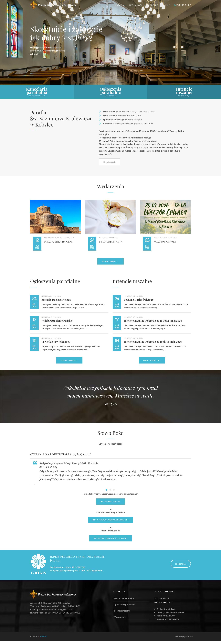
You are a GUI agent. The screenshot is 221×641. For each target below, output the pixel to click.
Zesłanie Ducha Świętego (56, 299)
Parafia (120, 5)
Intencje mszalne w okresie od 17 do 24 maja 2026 (153, 320)
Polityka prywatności (183, 636)
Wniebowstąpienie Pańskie (57, 320)
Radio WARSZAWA (166, 615)
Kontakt (153, 5)
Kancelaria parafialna (123, 598)
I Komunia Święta (110, 241)
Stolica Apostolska (166, 609)
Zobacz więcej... (110, 261)
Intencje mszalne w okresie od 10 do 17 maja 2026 (153, 341)
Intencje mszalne (132, 281)
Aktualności (137, 5)
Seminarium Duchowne (168, 619)
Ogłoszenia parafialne (55, 281)
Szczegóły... (180, 563)
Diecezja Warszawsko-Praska (171, 612)
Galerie (166, 5)
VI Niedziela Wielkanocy (55, 341)
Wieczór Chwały (165, 241)
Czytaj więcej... (109, 162)
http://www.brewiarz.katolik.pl (110, 520)
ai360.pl (43, 636)
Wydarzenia (119, 617)
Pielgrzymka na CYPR (58, 241)
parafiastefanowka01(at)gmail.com (54, 609)
